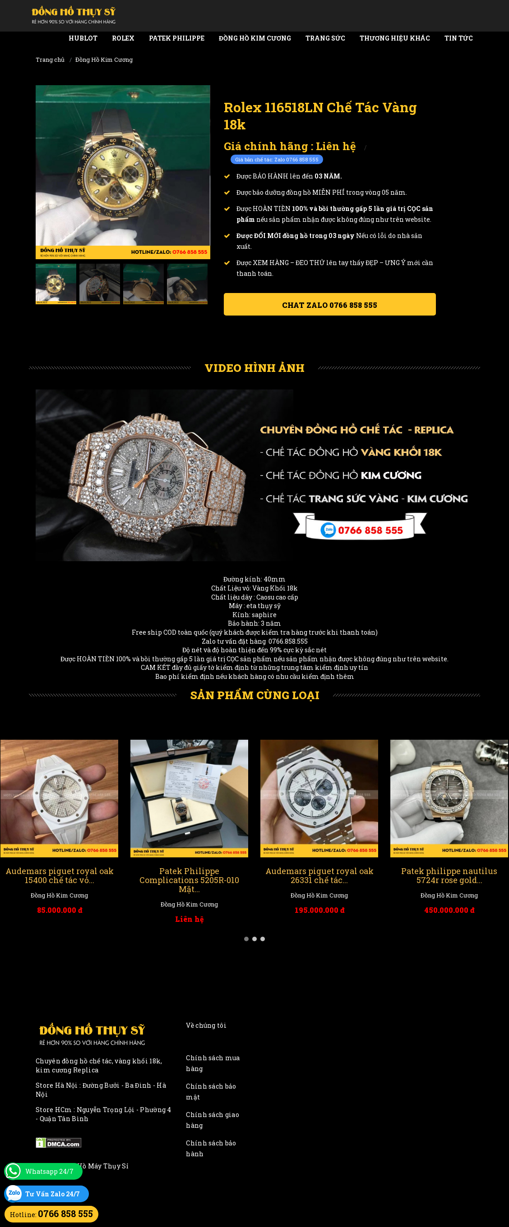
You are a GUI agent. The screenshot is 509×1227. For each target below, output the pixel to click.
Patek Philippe (176, 38)
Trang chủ (50, 59)
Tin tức (458, 38)
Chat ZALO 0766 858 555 (329, 305)
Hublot (83, 38)
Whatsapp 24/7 (49, 1171)
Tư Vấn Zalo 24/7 (52, 1194)
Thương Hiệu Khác (395, 38)
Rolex (123, 38)
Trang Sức (325, 38)
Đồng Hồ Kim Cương (255, 38)
